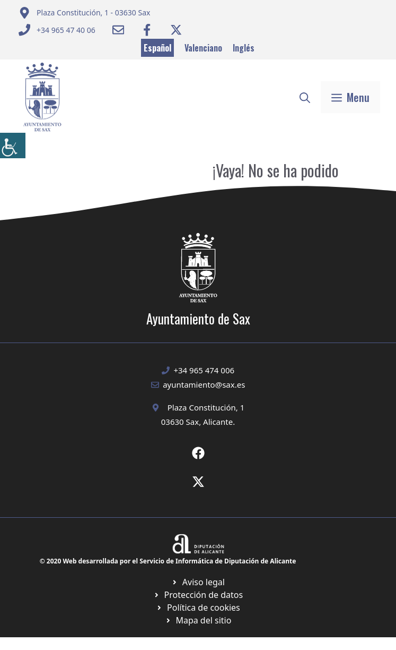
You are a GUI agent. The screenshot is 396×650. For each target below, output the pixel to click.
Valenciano (203, 47)
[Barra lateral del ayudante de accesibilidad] (12, 145)
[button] (305, 97)
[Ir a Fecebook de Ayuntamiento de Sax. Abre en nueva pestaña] (198, 453)
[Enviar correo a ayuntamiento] (84, 12)
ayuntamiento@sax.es (204, 384)
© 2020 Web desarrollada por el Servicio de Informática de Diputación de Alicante (168, 561)
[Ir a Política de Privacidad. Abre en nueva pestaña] (198, 582)
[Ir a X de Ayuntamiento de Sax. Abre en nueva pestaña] (198, 481)
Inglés (243, 47)
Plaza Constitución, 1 (206, 407)
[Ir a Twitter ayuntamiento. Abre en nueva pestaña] (176, 29)
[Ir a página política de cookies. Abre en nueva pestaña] (198, 594)
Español (157, 47)
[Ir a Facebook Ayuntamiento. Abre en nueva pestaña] (147, 29)
